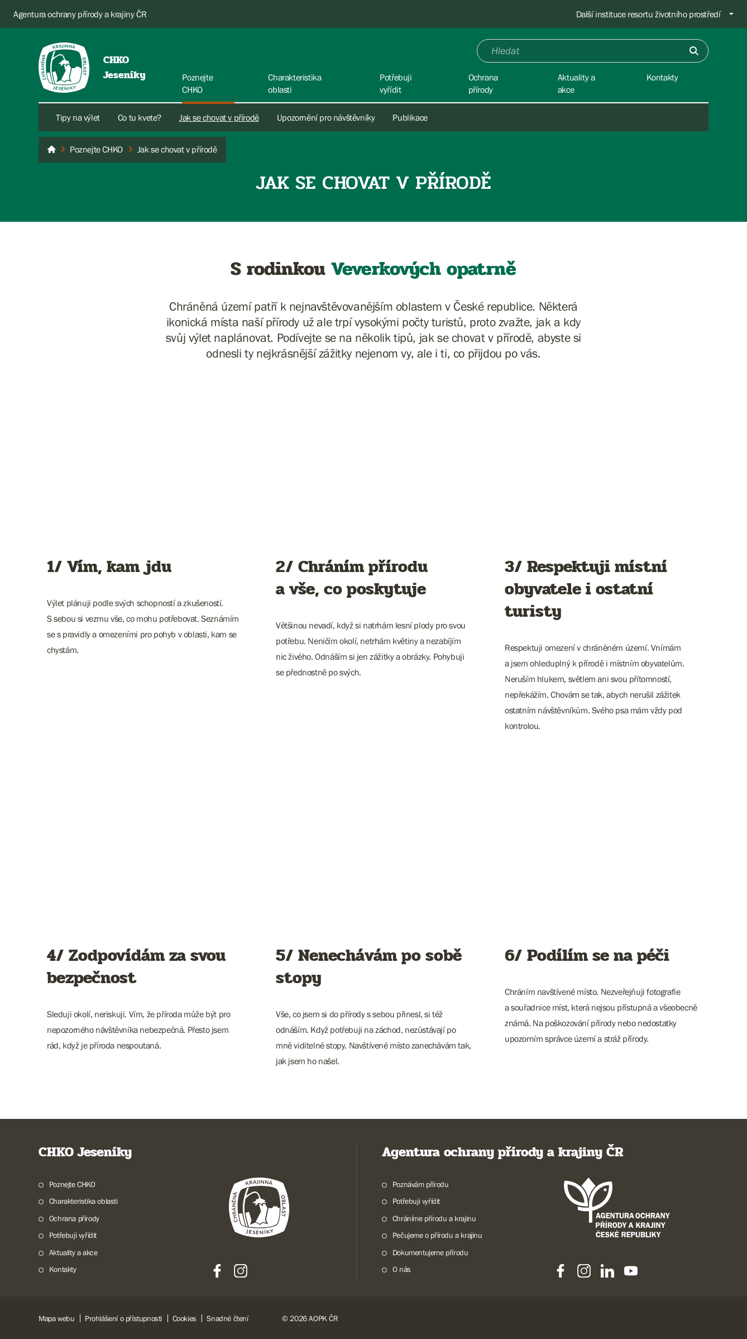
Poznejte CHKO (72, 1184)
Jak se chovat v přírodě (219, 117)
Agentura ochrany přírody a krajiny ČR (79, 14)
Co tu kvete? (139, 117)
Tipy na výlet (78, 117)
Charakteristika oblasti (83, 1201)
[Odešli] (694, 51)
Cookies (185, 1318)
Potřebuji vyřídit (73, 1235)
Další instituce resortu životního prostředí (648, 14)
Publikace (409, 117)
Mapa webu (56, 1318)
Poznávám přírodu (420, 1184)
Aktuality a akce (73, 1252)
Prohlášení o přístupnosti (123, 1318)
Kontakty (62, 1269)
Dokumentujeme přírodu (430, 1252)
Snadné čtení (227, 1318)
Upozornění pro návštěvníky (326, 117)
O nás (401, 1269)
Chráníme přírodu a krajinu (434, 1218)
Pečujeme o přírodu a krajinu (437, 1235)
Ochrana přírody (74, 1218)
